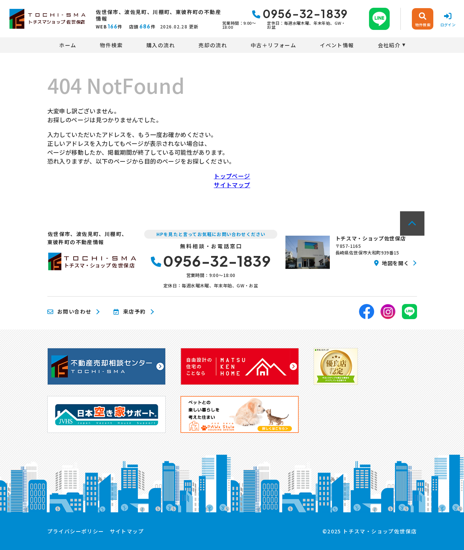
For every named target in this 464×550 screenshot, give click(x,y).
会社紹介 (389, 45)
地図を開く (391, 263)
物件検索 (111, 45)
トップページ (232, 175)
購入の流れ (160, 45)
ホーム (67, 45)
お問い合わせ (69, 312)
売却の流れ (213, 45)
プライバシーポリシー (75, 531)
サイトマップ (232, 184)
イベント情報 (337, 45)
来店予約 (130, 312)
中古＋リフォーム (273, 45)
